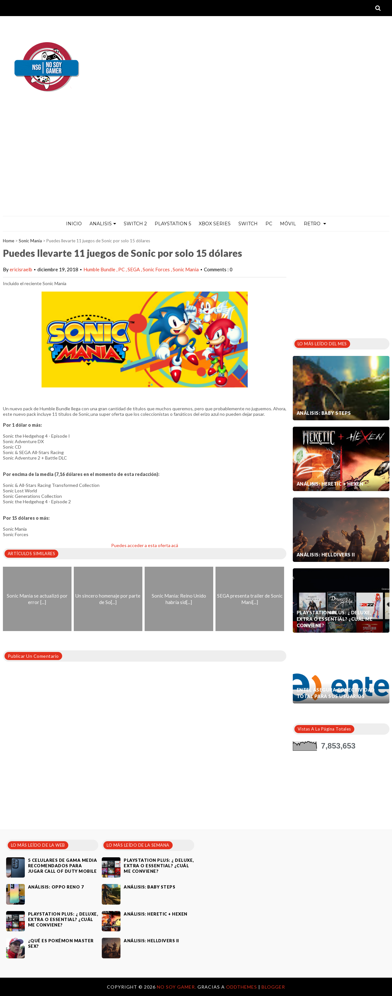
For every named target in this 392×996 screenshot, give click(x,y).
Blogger (273, 987)
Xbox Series (215, 224)
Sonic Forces (157, 269)
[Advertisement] (196, 168)
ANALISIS (103, 224)
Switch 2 (135, 224)
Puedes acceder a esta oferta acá (144, 545)
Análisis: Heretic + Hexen (330, 484)
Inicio (74, 224)
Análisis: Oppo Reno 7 (56, 886)
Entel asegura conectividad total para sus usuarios (336, 693)
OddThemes (241, 987)
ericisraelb (21, 269)
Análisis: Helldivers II (326, 554)
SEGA (134, 269)
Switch (248, 224)
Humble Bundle (99, 269)
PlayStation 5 (173, 224)
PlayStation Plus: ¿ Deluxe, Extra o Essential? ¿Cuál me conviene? (335, 619)
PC (268, 224)
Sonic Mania (30, 240)
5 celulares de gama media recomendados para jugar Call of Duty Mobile (62, 866)
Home (8, 240)
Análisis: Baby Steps (324, 413)
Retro (315, 224)
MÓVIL (288, 224)
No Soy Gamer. (177, 987)
